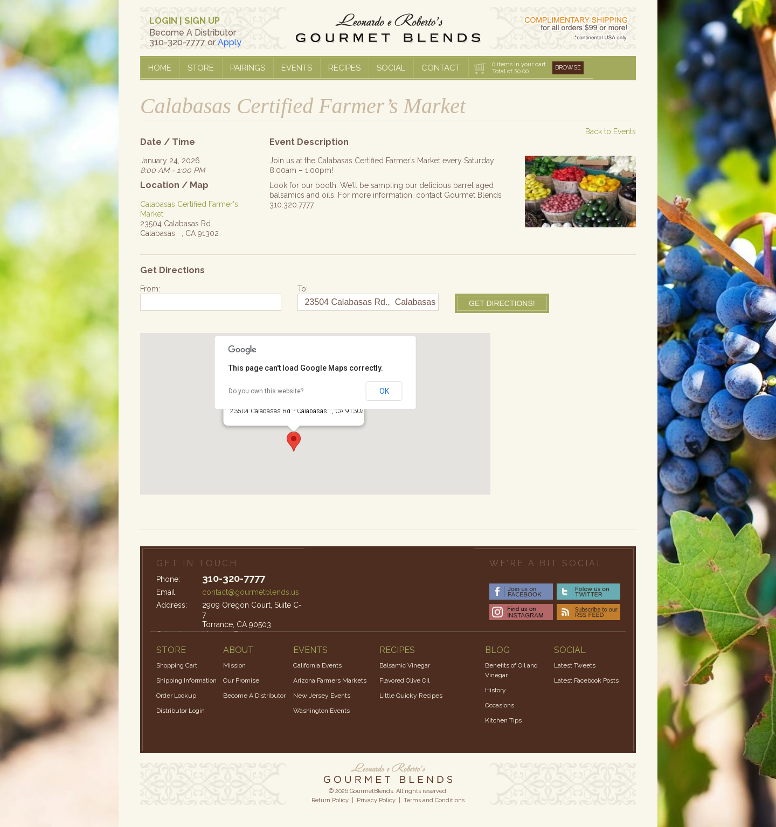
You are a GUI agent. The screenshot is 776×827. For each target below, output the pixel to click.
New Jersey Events (321, 695)
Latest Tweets (574, 665)
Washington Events (321, 710)
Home (159, 68)
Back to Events (610, 131)
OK (384, 391)
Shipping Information (186, 680)
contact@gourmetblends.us (250, 592)
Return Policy (330, 800)
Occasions (499, 705)
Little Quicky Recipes (410, 695)
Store (201, 68)
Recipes (344, 68)
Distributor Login (180, 710)
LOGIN (163, 21)
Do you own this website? (265, 391)
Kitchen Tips (503, 720)
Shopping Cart (176, 665)
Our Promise (241, 680)
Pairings (247, 68)
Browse (568, 67)
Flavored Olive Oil (404, 680)
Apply (229, 42)
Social (391, 68)
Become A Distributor (254, 695)
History (495, 690)
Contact (440, 68)
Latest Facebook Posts (586, 680)
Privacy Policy (376, 800)
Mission (234, 665)
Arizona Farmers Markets (329, 680)
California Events (317, 665)
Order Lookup (176, 695)
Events (296, 68)
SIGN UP (202, 21)
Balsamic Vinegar (404, 665)
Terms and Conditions (434, 800)
